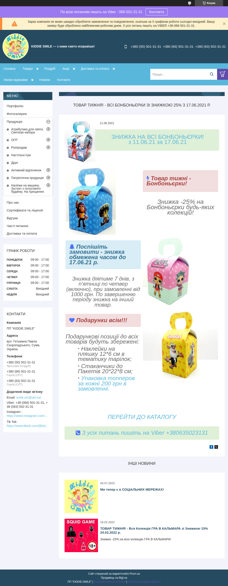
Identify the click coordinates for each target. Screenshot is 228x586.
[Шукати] (211, 74)
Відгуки (12, 218)
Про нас (13, 202)
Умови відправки (16, 80)
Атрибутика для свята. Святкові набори (27, 130)
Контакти (156, 12)
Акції (66, 68)
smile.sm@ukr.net (28, 397)
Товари (27, 68)
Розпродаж (19, 147)
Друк (14, 162)
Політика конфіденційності (144, 581)
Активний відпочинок (26, 170)
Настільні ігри (21, 155)
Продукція (14, 121)
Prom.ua (135, 573)
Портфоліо (15, 106)
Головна (9, 68)
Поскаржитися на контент (109, 581)
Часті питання (17, 226)
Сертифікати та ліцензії (25, 210)
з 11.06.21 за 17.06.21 (157, 142)
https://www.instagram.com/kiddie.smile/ (28, 416)
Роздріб (49, 68)
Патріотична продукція (27, 178)
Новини (44, 80)
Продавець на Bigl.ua (114, 577)
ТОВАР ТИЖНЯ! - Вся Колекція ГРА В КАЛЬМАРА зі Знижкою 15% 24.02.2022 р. (154, 531)
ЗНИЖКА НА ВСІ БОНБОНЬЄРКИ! (157, 136)
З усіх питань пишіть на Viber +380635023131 (142, 432)
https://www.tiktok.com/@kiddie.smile (28, 426)
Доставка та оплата (95, 68)
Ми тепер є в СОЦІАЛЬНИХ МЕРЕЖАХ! (132, 489)
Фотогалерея (17, 114)
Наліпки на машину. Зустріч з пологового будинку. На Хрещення (27, 188)
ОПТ (14, 140)
